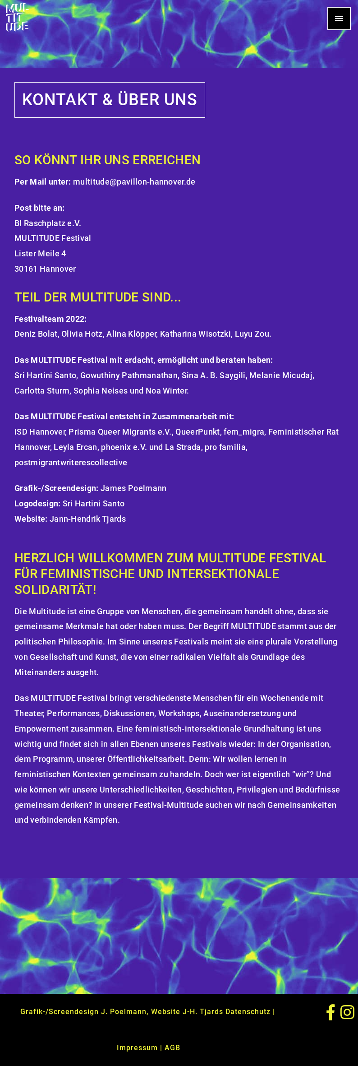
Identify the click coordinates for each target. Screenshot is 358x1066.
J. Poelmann (124, 1011)
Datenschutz (248, 1011)
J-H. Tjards (203, 1011)
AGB (172, 1047)
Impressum (137, 1047)
